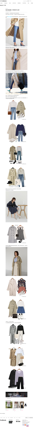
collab (14, 417)
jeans (20, 409)
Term (6, 417)
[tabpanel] (9, 406)
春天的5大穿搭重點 (10, 16)
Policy (8, 417)
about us (1, 417)
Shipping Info (11, 417)
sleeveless (14, 409)
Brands (4, 417)
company (19, 417)
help (16, 417)
